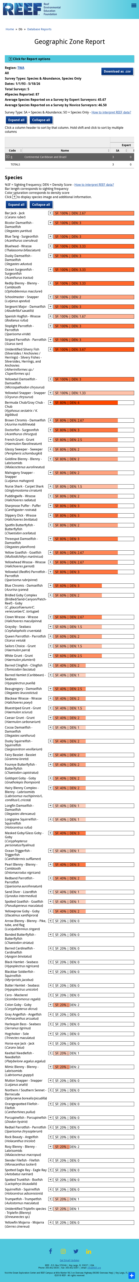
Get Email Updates (69, 1260)
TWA (20, 68)
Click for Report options (31, 59)
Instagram (63, 1253)
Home (10, 29)
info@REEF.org (94, 1267)
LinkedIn (88, 1253)
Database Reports (39, 29)
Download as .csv (117, 71)
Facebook (50, 1253)
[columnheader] (14, 150)
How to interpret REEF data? (111, 112)
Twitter (76, 1253)
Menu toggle (133, 8)
